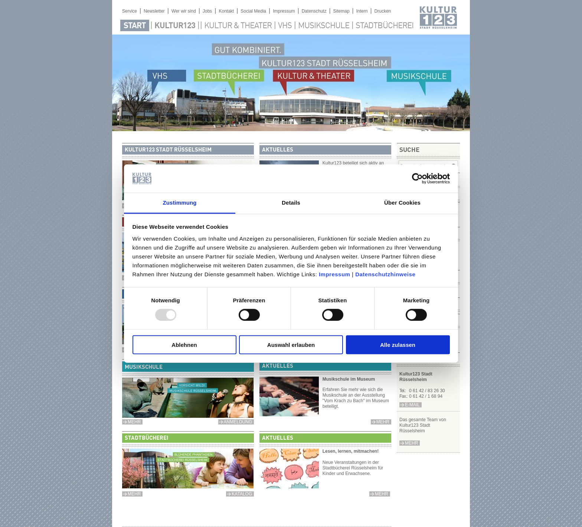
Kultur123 (174, 26)
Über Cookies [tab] (402, 202)
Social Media (253, 11)
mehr (382, 421)
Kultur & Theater (238, 26)
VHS (285, 26)
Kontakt (226, 11)
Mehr (411, 443)
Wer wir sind (183, 11)
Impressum (334, 274)
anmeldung (238, 421)
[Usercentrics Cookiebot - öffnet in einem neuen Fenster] (417, 178)
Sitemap (341, 11)
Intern (362, 11)
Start (135, 26)
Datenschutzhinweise (385, 274)
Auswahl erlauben (291, 344)
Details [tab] (291, 202)
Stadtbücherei (384, 26)
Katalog (242, 494)
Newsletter (154, 11)
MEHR (134, 421)
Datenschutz (314, 11)
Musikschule (323, 26)
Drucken (383, 11)
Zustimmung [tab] (180, 202)
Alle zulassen (397, 344)
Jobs (207, 11)
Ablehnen (184, 344)
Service (129, 11)
